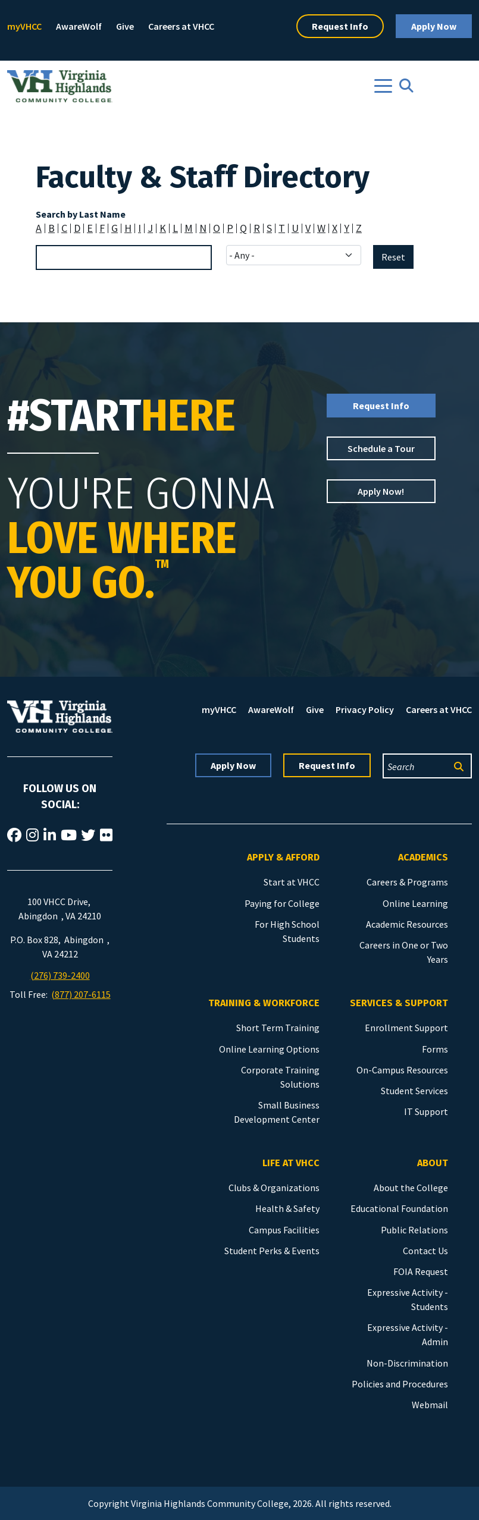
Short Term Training (278, 1028)
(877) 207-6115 (81, 994)
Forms (435, 1049)
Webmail (430, 1405)
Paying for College (282, 903)
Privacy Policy (365, 709)
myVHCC (24, 26)
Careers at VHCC (181, 26)
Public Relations (414, 1230)
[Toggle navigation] (383, 86)
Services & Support (399, 1003)
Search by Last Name (81, 214)
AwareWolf (79, 26)
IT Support (426, 1111)
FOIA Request (420, 1271)
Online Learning (415, 903)
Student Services (414, 1091)
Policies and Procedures (400, 1384)
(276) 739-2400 (60, 975)
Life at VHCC (291, 1163)
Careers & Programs (407, 882)
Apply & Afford (283, 857)
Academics (423, 857)
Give (125, 26)
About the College (411, 1188)
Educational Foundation (399, 1208)
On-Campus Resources (402, 1070)
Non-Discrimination (407, 1363)
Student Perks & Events (272, 1251)
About (432, 1163)
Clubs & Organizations (274, 1188)
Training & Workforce (264, 1003)
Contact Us (425, 1251)
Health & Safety (287, 1208)
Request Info (340, 26)
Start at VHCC (292, 882)
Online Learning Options (269, 1049)
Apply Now (433, 26)
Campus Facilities (284, 1230)
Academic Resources (407, 924)
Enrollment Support (406, 1028)
